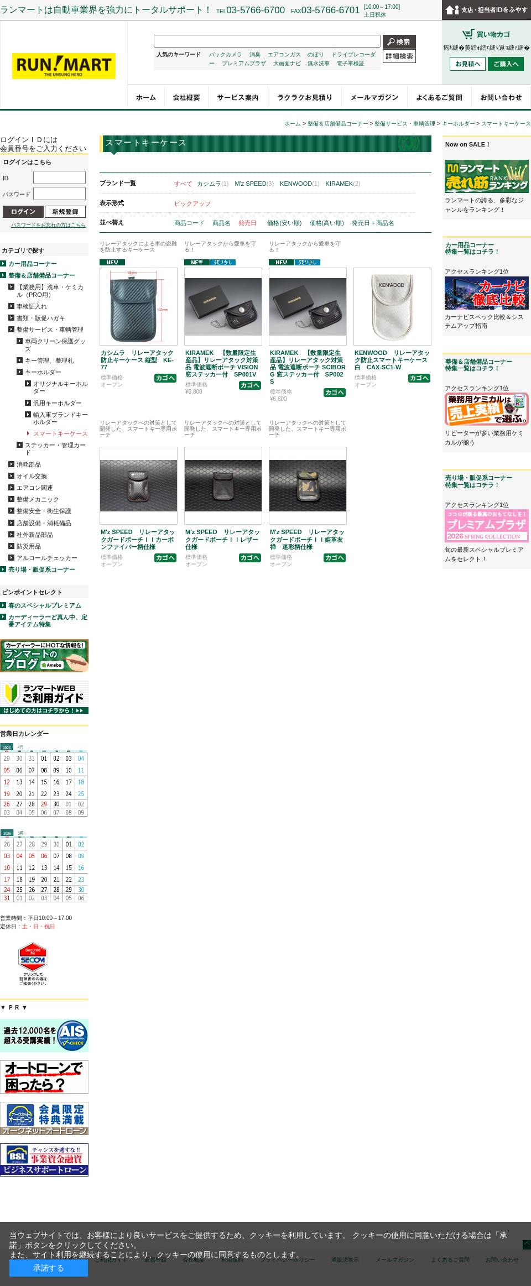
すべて (183, 183)
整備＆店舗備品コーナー (41, 275)
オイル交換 (32, 476)
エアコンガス (284, 54)
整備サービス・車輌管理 (50, 329)
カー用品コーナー (32, 263)
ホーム (292, 124)
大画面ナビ (287, 63)
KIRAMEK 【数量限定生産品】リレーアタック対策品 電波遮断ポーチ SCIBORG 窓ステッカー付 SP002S (308, 367)
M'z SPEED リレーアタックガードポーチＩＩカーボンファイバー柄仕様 (138, 539)
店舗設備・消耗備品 (44, 523)
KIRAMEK (343, 183)
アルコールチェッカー (47, 558)
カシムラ (212, 183)
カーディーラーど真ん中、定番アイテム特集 (47, 621)
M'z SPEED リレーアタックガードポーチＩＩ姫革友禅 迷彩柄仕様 (307, 539)
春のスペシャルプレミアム (44, 605)
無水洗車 (319, 63)
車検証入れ (32, 306)
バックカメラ (225, 54)
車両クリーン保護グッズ (55, 345)
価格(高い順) (328, 222)
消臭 (255, 54)
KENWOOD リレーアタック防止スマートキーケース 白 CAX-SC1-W (394, 359)
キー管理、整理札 (49, 360)
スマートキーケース (60, 433)
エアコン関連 (35, 487)
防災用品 (29, 546)
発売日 (248, 222)
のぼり (316, 54)
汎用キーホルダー (57, 403)
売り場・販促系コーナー (41, 569)
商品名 (222, 222)
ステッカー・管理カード (55, 449)
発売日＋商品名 (373, 222)
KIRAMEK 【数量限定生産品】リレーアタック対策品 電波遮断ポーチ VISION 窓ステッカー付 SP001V (221, 363)
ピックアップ (192, 203)
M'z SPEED (254, 183)
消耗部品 (29, 464)
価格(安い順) (285, 222)
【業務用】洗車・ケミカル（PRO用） (50, 290)
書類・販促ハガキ (41, 318)
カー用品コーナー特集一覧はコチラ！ (472, 248)
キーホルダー (43, 372)
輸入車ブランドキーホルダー (60, 418)
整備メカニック (38, 499)
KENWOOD (300, 183)
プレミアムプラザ (244, 63)
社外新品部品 (35, 534)
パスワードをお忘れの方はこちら (48, 225)
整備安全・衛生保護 (44, 511)
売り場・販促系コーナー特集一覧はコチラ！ (478, 481)
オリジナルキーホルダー (60, 387)
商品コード (190, 222)
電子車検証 (351, 63)
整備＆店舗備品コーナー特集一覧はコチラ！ (478, 365)
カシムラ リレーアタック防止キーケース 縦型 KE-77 (137, 359)
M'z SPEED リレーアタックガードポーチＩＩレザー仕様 (222, 539)
